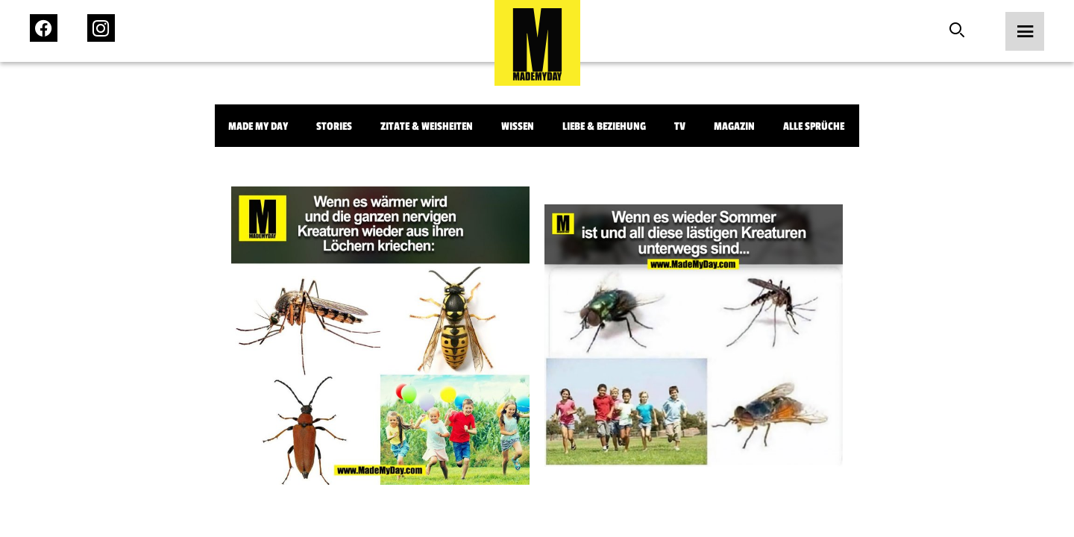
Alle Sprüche (813, 126)
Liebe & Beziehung (604, 126)
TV (679, 126)
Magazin (734, 126)
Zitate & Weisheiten (426, 126)
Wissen (517, 126)
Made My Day (258, 126)
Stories (334, 126)
